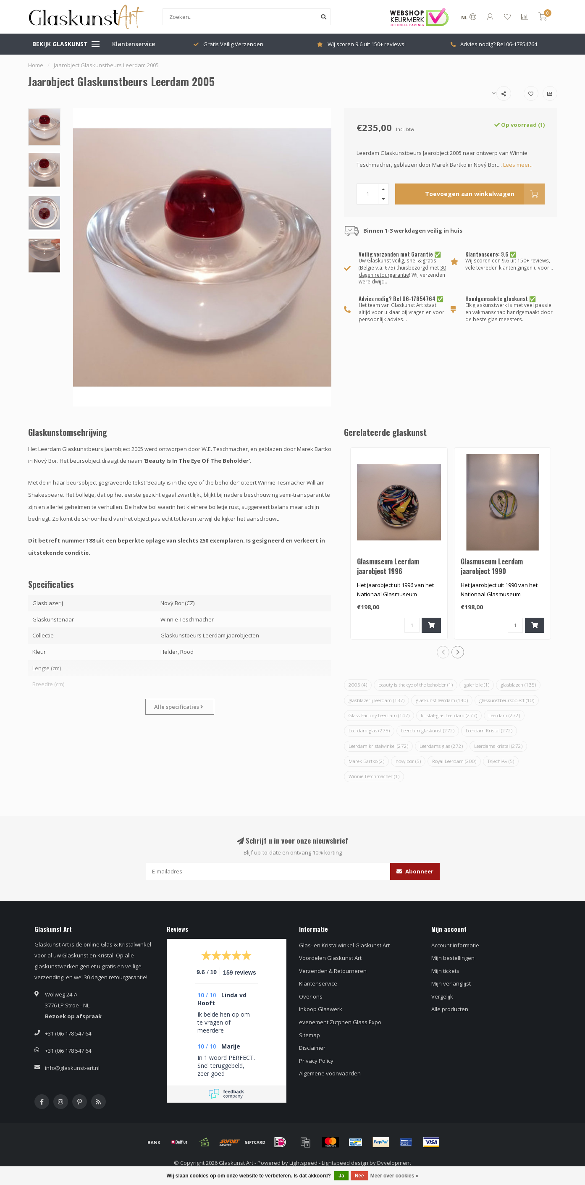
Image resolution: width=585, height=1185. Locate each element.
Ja (341, 1176)
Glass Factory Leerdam (379, 715)
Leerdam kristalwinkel (378, 746)
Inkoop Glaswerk (320, 1009)
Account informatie (455, 945)
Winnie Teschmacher (374, 776)
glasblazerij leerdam (376, 700)
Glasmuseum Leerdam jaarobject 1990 (492, 566)
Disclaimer (312, 1047)
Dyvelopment (394, 1163)
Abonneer (414, 871)
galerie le (476, 685)
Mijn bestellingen (453, 958)
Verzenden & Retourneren (333, 971)
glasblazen (518, 685)
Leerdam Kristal (489, 730)
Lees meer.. (518, 164)
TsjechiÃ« (501, 761)
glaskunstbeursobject (506, 700)
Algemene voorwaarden (330, 1073)
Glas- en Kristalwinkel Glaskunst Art (344, 945)
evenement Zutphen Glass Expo (340, 1022)
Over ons (311, 996)
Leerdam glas (369, 730)
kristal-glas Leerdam (449, 715)
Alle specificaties (178, 706)
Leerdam (504, 715)
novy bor (408, 761)
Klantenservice (133, 44)
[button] (443, 652)
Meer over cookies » (394, 1176)
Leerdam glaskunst (427, 730)
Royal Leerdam (454, 761)
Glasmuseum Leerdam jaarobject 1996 (388, 566)
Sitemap (309, 1035)
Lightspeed (303, 1163)
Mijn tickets (445, 971)
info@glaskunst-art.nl (72, 1068)
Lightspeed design (345, 1163)
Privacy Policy (316, 1060)
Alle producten (449, 1009)
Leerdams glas (441, 746)
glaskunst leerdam (442, 700)
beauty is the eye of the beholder (415, 685)
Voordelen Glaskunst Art (330, 958)
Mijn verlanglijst (451, 983)
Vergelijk (442, 996)
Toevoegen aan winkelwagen (484, 194)
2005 (358, 685)
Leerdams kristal (498, 746)
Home (35, 65)
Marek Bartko (366, 761)
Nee (359, 1176)
